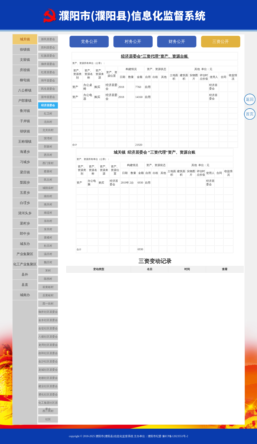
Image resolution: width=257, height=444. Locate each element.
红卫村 (48, 113)
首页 (250, 114)
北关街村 (48, 130)
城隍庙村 (48, 187)
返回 (250, 99)
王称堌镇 (25, 141)
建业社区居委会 (48, 386)
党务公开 (89, 41)
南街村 (48, 196)
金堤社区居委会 (48, 328)
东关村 (48, 229)
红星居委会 (48, 72)
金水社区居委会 (48, 320)
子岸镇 (25, 121)
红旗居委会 (48, 55)
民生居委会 (48, 88)
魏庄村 (48, 262)
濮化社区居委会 (48, 394)
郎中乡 (25, 233)
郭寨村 (48, 146)
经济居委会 (48, 105)
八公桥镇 (25, 90)
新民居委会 (48, 39)
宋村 (48, 270)
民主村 (48, 179)
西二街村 (48, 411)
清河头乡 (25, 213)
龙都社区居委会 (48, 378)
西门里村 (48, 163)
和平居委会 (48, 80)
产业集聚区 (25, 254)
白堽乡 (25, 203)
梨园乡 (25, 182)
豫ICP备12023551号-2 (175, 436)
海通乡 (25, 152)
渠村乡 (25, 223)
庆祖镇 (25, 70)
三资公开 (220, 41)
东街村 (48, 221)
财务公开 (177, 41)
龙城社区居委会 (48, 369)
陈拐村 (48, 278)
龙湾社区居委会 (48, 344)
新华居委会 (48, 97)
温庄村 (48, 254)
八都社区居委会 (48, 336)
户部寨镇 (25, 100)
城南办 (25, 295)
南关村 (48, 204)
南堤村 (48, 212)
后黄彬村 (48, 295)
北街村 (48, 121)
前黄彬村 (48, 287)
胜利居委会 (48, 47)
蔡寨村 (48, 171)
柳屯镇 (25, 80)
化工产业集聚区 (25, 264)
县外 (24, 274)
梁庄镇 (25, 172)
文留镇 (25, 60)
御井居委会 (48, 64)
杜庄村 (48, 245)
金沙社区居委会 (48, 361)
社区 (48, 419)
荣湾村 (48, 138)
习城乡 (25, 162)
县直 (24, 285)
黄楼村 (48, 237)
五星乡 (25, 193)
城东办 (25, 244)
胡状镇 (25, 131)
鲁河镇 (25, 111)
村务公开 (133, 41)
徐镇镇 (25, 49)
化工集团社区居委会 (48, 403)
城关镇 (25, 39)
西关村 (48, 154)
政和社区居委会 (48, 353)
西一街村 (48, 303)
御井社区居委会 (48, 311)
